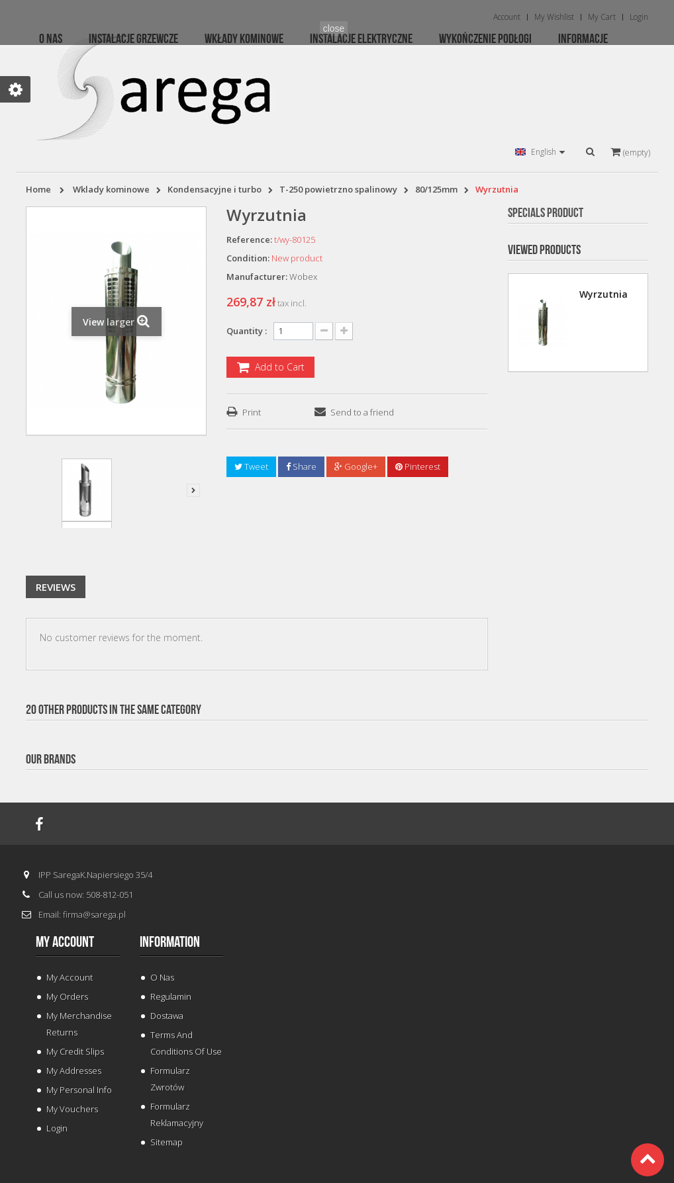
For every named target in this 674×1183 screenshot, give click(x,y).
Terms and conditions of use (186, 1043)
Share (301, 466)
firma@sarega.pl (94, 914)
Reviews (55, 586)
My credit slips (75, 1051)
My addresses (73, 1070)
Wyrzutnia (603, 294)
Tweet (251, 466)
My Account (69, 977)
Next (193, 490)
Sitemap (166, 1142)
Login (57, 1128)
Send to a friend (362, 412)
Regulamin (170, 996)
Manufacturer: (256, 277)
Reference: (249, 239)
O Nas (162, 977)
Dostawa (166, 1016)
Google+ (355, 466)
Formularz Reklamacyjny (176, 1114)
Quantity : (246, 331)
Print (251, 412)
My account (65, 942)
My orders (67, 996)
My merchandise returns (79, 1024)
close (334, 28)
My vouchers (72, 1109)
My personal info (79, 1090)
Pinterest (417, 466)
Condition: (247, 258)
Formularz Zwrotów (170, 1079)
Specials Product (545, 213)
